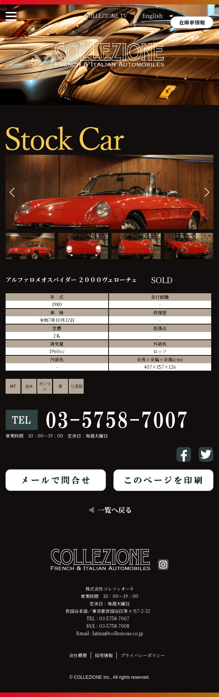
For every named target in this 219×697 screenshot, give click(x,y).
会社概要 (78, 655)
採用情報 (104, 655)
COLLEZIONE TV (106, 16)
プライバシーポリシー (142, 655)
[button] (207, 192)
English (152, 16)
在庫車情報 (192, 22)
